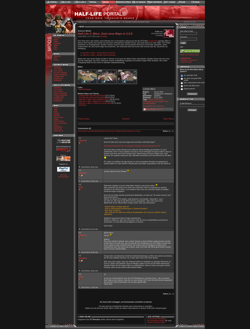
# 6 (80, 274)
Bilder (56, 45)
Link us (56, 125)
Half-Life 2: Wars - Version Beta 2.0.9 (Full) (99, 53)
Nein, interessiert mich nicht (194, 83)
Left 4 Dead (169, 2)
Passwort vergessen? (189, 60)
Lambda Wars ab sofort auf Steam (92, 95)
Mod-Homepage (85, 89)
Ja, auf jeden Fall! (190, 75)
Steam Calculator (60, 123)
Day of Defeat (139, 2)
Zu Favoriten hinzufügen (156, 319)
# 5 (80, 256)
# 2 (80, 170)
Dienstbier (103, 36)
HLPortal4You (59, 121)
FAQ (55, 49)
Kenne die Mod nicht (191, 86)
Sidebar (57, 113)
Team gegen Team (161, 101)
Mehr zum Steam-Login (190, 55)
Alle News (82, 105)
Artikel (56, 41)
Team (56, 108)
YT (191, 22)
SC (194, 22)
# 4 (80, 233)
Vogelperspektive (149, 103)
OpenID (57, 115)
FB (185, 22)
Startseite (57, 38)
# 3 (80, 185)
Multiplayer (58, 80)
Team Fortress (154, 2)
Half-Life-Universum (155, 99)
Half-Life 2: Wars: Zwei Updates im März (94, 99)
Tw (188, 22)
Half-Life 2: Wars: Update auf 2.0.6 (92, 101)
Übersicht (57, 67)
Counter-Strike (123, 2)
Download (158, 109)
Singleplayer (58, 78)
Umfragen (57, 43)
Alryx (81, 187)
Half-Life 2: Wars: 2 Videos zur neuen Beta (95, 103)
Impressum (58, 129)
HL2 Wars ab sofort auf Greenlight (91, 97)
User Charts (58, 71)
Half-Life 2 (81, 2)
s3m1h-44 (83, 141)
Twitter (56, 119)
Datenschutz (58, 131)
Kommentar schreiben (86, 131)
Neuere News (84, 119)
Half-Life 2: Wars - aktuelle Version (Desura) (99, 55)
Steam (182, 2)
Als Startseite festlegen (156, 321)
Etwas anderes (189, 89)
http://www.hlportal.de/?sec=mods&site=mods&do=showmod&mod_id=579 (132, 146)
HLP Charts (58, 69)
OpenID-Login (186, 62)
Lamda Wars (153, 41)
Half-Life (66, 2)
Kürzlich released (60, 73)
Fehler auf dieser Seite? (156, 322)
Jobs (55, 110)
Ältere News (168, 119)
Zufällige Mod (59, 76)
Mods (106, 2)
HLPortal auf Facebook (63, 176)
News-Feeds (58, 117)
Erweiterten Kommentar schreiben (109, 131)
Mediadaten (58, 127)
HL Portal (52, 2)
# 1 (80, 138)
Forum (196, 2)
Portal (93, 2)
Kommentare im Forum (131, 131)
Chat (55, 112)
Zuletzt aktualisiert (60, 75)
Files (55, 47)
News (56, 39)
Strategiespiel (148, 101)
